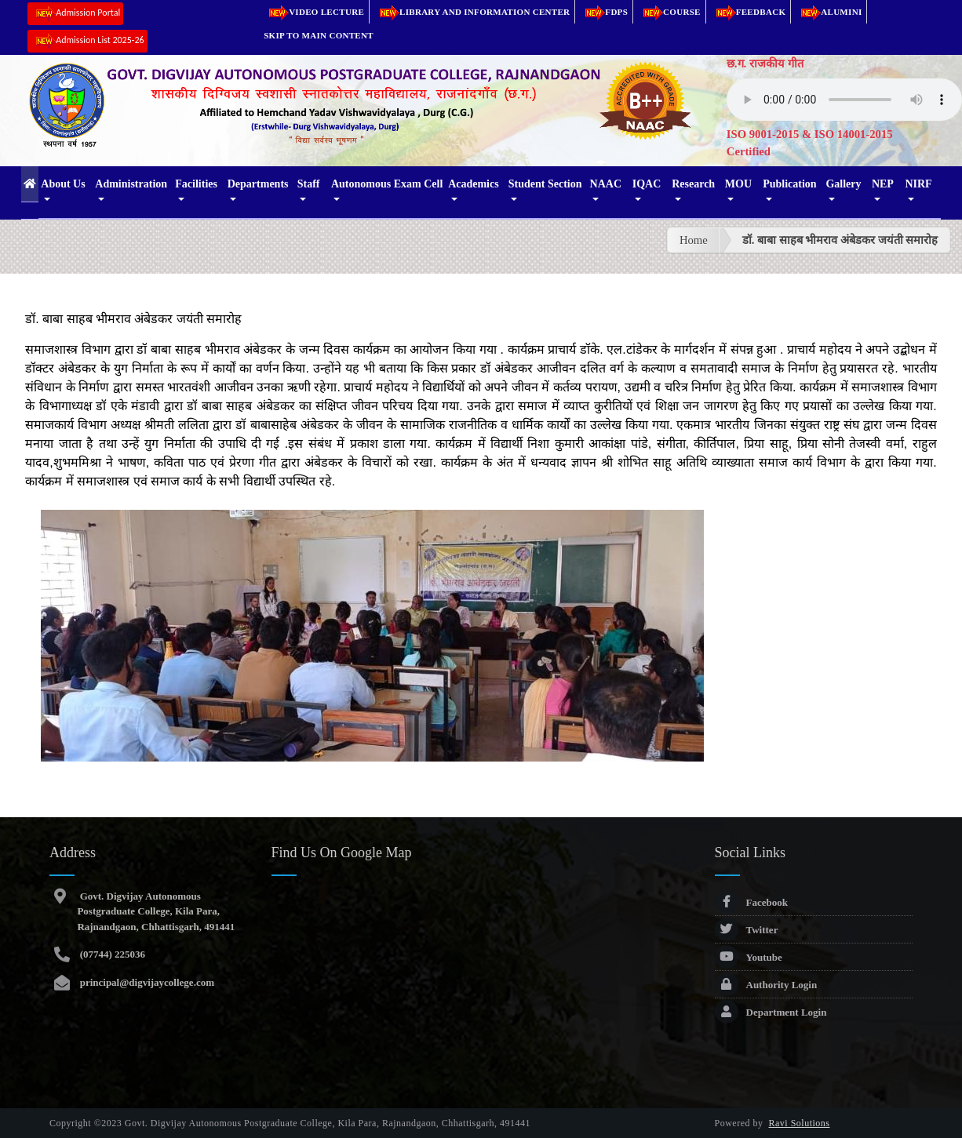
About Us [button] (63, 184)
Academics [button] (473, 184)
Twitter (746, 930)
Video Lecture (314, 11)
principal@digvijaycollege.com (145, 982)
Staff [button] (308, 184)
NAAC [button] (605, 184)
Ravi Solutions (799, 1123)
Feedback (748, 11)
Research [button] (693, 184)
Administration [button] (131, 184)
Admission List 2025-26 (87, 41)
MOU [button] (738, 184)
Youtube (748, 957)
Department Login (771, 1012)
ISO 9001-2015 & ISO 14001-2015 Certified (810, 143)
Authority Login (766, 985)
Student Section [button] (545, 184)
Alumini (829, 11)
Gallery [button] (843, 184)
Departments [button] (258, 184)
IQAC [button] (646, 184)
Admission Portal (75, 13)
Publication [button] (789, 184)
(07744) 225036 (111, 954)
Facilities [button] (196, 184)
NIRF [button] (918, 184)
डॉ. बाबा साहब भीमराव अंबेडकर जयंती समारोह (840, 240)
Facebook (751, 902)
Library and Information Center (472, 11)
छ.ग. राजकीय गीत (765, 63)
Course (669, 11)
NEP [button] (883, 184)
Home (694, 240)
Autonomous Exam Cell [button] (387, 184)
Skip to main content (319, 35)
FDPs (604, 11)
